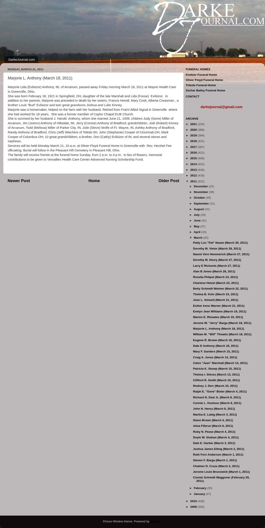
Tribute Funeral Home (201, 85)
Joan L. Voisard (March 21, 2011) (215, 300)
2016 (194, 152)
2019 (194, 135)
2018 (194, 141)
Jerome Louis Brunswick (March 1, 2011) (221, 471)
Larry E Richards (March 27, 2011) (216, 265)
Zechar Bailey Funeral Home (205, 90)
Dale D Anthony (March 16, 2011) (215, 345)
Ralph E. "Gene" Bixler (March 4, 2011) (220, 391)
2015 (194, 158)
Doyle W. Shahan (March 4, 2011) (216, 437)
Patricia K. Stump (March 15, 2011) (217, 368)
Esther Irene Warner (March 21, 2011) (219, 305)
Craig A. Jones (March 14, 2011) (215, 357)
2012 (194, 175)
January (200, 494)
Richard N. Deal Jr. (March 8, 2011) (217, 397)
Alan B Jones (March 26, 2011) (214, 271)
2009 (194, 506)
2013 (194, 169)
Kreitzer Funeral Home (201, 74)
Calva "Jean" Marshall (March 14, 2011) (220, 363)
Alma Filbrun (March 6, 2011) (213, 425)
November (201, 192)
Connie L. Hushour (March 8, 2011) (217, 403)
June (197, 220)
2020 (194, 129)
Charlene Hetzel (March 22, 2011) (216, 283)
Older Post (168, 180)
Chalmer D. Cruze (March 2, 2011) (216, 466)
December (201, 186)
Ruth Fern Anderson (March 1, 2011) (218, 454)
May (197, 226)
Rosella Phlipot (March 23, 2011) (215, 277)
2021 (194, 124)
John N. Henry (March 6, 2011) (214, 408)
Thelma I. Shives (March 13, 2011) (216, 374)
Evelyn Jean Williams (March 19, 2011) (219, 311)
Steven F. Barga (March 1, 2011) (215, 460)
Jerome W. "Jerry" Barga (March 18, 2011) (222, 323)
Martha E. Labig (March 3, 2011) (215, 414)
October (200, 197)
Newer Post (19, 180)
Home (94, 180)
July (197, 214)
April (197, 232)
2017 (194, 147)
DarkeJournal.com (21, 59)
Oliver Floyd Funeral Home (204, 80)
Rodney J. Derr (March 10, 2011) (215, 385)
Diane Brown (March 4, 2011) (213, 420)
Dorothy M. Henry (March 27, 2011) (217, 259)
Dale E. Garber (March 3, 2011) (214, 443)
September (202, 203)
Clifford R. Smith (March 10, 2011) (216, 380)
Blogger (155, 521)
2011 (194, 181)
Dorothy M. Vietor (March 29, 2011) (217, 248)
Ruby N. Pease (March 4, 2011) (214, 431)
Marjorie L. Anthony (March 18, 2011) (218, 328)
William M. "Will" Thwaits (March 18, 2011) (222, 334)
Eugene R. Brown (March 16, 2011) (217, 340)
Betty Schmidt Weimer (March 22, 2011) (220, 288)
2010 (194, 501)
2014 (194, 164)
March (198, 237)
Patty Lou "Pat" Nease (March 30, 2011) (220, 242)
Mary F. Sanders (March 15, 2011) (216, 351)
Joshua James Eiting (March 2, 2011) (218, 449)
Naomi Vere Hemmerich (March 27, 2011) (221, 254)
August (199, 209)
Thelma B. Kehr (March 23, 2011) (215, 294)
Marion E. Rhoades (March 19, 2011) (218, 317)
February (200, 488)
